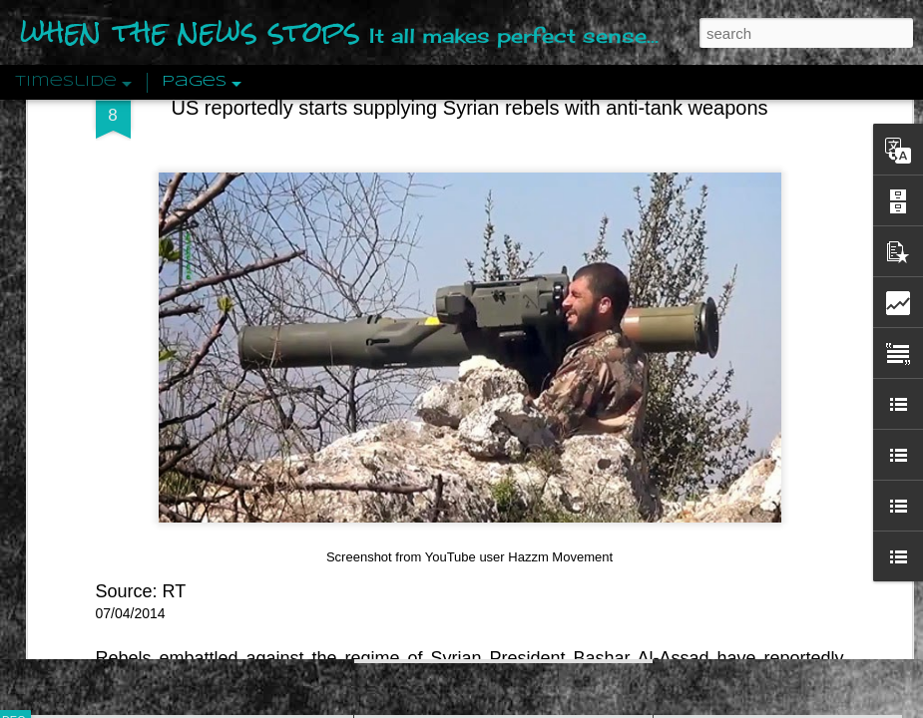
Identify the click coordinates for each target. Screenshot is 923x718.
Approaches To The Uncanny (759, 426)
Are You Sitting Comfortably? (485, 511)
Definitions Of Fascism (739, 391)
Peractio (85, 463)
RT (175, 205)
